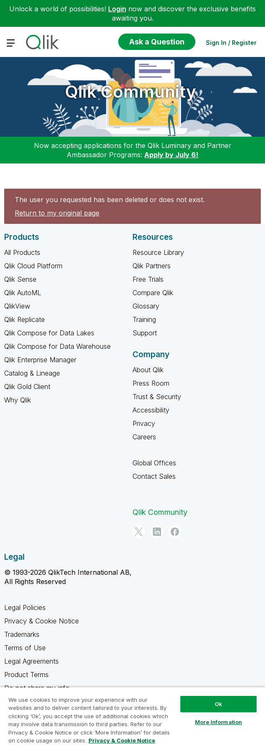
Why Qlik (17, 400)
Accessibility (150, 410)
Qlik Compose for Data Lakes (49, 333)
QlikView (17, 306)
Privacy (143, 423)
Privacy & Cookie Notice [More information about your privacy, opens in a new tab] (121, 740)
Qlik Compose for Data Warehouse (57, 346)
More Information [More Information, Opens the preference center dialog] (218, 722)
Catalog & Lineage (32, 373)
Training (144, 319)
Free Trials (148, 279)
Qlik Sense (20, 279)
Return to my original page (57, 213)
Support (144, 333)
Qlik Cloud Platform (33, 266)
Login (117, 9)
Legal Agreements (31, 661)
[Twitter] (138, 531)
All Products (22, 252)
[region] (132, 716)
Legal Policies (25, 607)
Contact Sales (154, 476)
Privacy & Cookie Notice (41, 621)
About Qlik (148, 370)
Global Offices (154, 463)
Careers (144, 437)
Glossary (145, 306)
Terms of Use (25, 648)
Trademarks (21, 634)
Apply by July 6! (171, 155)
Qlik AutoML (22, 292)
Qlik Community (130, 92)
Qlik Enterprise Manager (40, 360)
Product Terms (26, 674)
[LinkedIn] (157, 531)
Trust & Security (156, 396)
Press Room (150, 383)
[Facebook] (175, 531)
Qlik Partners (151, 266)
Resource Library (158, 252)
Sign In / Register (231, 42)
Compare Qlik (152, 292)
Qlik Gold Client (27, 386)
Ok (218, 704)
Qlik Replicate (24, 319)
